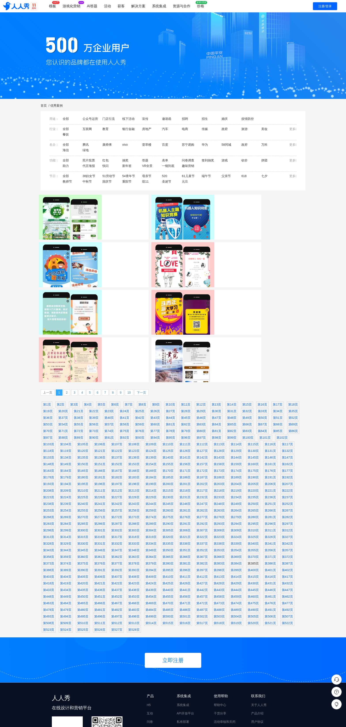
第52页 (293, 367)
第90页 (94, 387)
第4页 (88, 354)
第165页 (82, 420)
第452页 (116, 546)
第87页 (48, 387)
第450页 (82, 546)
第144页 (236, 407)
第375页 (82, 513)
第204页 (236, 433)
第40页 (109, 367)
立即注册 (173, 610)
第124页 (151, 400)
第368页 (219, 506)
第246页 (185, 453)
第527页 (116, 579)
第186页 (185, 427)
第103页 (48, 394)
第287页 (116, 473)
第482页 (116, 559)
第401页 (270, 519)
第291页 (185, 473)
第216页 (185, 440)
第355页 (253, 500)
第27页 (170, 361)
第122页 (116, 400)
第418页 (48, 533)
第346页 (99, 500)
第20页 (63, 361)
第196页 (99, 433)
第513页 (133, 572)
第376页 (99, 513)
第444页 (236, 539)
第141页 (185, 407)
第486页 (185, 559)
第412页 (202, 526)
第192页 (287, 427)
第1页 (47, 354)
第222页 (287, 440)
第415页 (253, 526)
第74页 (109, 380)
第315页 (82, 486)
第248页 (219, 453)
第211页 (99, 440)
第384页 (236, 513)
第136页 (99, 407)
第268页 (48, 466)
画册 (150, 705)
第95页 (170, 387)
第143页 (219, 407)
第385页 (253, 513)
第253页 (48, 460)
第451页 (99, 546)
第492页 (287, 559)
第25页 (140, 361)
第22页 (94, 361)
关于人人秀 (259, 654)
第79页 (186, 380)
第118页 (48, 400)
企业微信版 (184, 680)
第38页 (78, 367)
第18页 (293, 354)
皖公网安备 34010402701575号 (238, 719)
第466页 (99, 553)
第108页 (133, 394)
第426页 (185, 533)
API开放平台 (185, 663)
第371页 (270, 506)
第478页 (48, 559)
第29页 (201, 361)
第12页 (201, 354)
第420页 (82, 533)
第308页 (219, 480)
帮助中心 (220, 654)
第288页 (133, 473)
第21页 (78, 361)
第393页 (133, 519)
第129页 (236, 400)
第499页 (151, 566)
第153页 (133, 413)
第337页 (202, 493)
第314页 (65, 486)
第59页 (140, 374)
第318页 (133, 486)
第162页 (287, 413)
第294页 (236, 473)
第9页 (156, 354)
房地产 (212, 321)
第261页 (185, 460)
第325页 (253, 486)
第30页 (216, 361)
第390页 (82, 519)
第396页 (185, 519)
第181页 (99, 427)
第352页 (202, 500)
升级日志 (257, 680)
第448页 (48, 546)
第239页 (65, 453)
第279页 (236, 466)
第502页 (202, 566)
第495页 (82, 566)
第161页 (270, 413)
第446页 (270, 539)
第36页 (48, 367)
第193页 (48, 433)
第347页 (116, 500)
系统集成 (159, 6)
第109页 (151, 394)
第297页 (287, 473)
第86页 (293, 380)
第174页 (236, 420)
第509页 (65, 572)
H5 (149, 654)
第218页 (219, 440)
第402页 (287, 519)
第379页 (151, 513)
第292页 (202, 473)
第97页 (201, 387)
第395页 (168, 519)
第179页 (65, 427)
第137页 (116, 407)
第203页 (219, 433)
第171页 (185, 420)
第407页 (116, 526)
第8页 (142, 354)
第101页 (265, 387)
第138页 (133, 407)
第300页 (82, 480)
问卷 (150, 671)
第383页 (219, 513)
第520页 (253, 572)
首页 (44, 105)
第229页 (151, 447)
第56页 (94, 374)
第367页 (202, 506)
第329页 (65, 493)
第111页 (185, 394)
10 (129, 342)
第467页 (116, 553)
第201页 (185, 433)
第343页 (48, 500)
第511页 (99, 572)
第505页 (253, 566)
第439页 (151, 539)
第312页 (287, 480)
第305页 (168, 480)
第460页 (253, 546)
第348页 (133, 500)
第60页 (155, 374)
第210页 (82, 440)
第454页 (151, 546)
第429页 (236, 533)
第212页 (116, 440)
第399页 (236, 519)
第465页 (82, 553)
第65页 (232, 374)
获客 (121, 6)
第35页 (293, 361)
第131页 (270, 400)
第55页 (78, 374)
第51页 (278, 367)
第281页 (270, 466)
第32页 (247, 361)
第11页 (186, 354)
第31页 (232, 361)
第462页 (287, 546)
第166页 (99, 420)
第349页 (151, 500)
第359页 (65, 506)
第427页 (202, 533)
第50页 (262, 367)
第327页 (287, 486)
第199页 (151, 433)
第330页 (82, 493)
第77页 (155, 380)
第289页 (151, 473)
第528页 (133, 579)
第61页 (170, 374)
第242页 (116, 453)
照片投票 (49, 251)
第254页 (65, 460)
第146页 (270, 407)
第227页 (116, 447)
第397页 (202, 519)
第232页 (202, 447)
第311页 (270, 480)
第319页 (151, 486)
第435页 (82, 539)
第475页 (253, 553)
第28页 (186, 361)
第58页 (124, 374)
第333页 (133, 493)
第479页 (65, 559)
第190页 (253, 427)
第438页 (133, 539)
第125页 (168, 400)
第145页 (253, 407)
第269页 (65, 466)
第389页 (65, 519)
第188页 (219, 427)
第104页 (65, 394)
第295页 (253, 473)
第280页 (253, 466)
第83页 (247, 380)
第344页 (65, 500)
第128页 (219, 400)
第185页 (168, 427)
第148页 (48, 413)
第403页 (48, 526)
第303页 (133, 480)
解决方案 (138, 6)
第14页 (232, 354)
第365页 (168, 506)
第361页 (99, 506)
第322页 (202, 486)
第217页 (202, 440)
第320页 (168, 486)
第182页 (116, 427)
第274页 (151, 466)
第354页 (236, 500)
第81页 (216, 380)
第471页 (185, 553)
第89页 (78, 387)
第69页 (293, 374)
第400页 (253, 519)
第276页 (185, 466)
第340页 (253, 493)
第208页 (48, 440)
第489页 (236, 559)
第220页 (253, 440)
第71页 (63, 380)
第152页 (116, 413)
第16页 (262, 354)
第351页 (185, 500)
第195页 (82, 433)
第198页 (133, 433)
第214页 (151, 440)
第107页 (116, 394)
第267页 (287, 460)
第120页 (82, 400)
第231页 (185, 447)
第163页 (48, 420)
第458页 (219, 546)
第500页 (168, 566)
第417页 (287, 526)
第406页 (99, 526)
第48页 (232, 367)
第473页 (219, 553)
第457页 (202, 546)
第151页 (99, 413)
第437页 (116, 539)
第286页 (99, 473)
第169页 (151, 420)
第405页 (82, 526)
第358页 (48, 506)
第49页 (247, 367)
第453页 (133, 546)
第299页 (65, 480)
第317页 (116, 486)
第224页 (65, 447)
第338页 (219, 493)
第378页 (133, 513)
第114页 (236, 394)
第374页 (65, 513)
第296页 (270, 473)
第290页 (168, 473)
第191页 (270, 427)
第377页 (116, 513)
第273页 (133, 466)
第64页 (216, 374)
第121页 (99, 400)
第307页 (202, 480)
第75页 (124, 380)
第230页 (168, 447)
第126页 (185, 400)
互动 (150, 663)
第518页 (219, 572)
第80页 (201, 380)
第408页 (133, 526)
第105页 (82, 394)
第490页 (253, 559)
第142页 (202, 407)
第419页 (65, 533)
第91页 (109, 387)
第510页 (82, 572)
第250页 (253, 453)
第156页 (185, 413)
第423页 (133, 533)
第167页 (116, 420)
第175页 (253, 420)
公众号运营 (265, 251)
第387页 (287, 513)
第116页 (270, 394)
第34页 (278, 361)
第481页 (99, 559)
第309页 (236, 480)
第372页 (287, 506)
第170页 (168, 420)
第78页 (170, 380)
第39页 (94, 367)
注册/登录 (325, 6)
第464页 (65, 553)
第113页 (219, 394)
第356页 (270, 500)
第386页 (270, 513)
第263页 (219, 460)
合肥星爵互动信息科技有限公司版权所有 (104, 719)
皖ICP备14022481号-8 (148, 719)
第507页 (287, 566)
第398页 (219, 519)
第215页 (168, 440)
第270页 (82, 466)
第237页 (287, 447)
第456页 (185, 546)
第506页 (270, 566)
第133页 (48, 407)
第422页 (116, 533)
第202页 (202, 433)
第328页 (48, 493)
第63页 (201, 374)
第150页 (82, 413)
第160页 (253, 413)
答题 (121, 251)
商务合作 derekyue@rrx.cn (269, 688)
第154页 (151, 413)
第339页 (236, 493)
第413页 (219, 526)
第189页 (236, 427)
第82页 (232, 380)
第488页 (219, 559)
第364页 (151, 506)
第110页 (168, 394)
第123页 (133, 400)
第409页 (151, 526)
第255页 (82, 460)
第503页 (219, 566)
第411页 (185, 526)
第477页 (287, 553)
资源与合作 (181, 6)
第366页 (185, 506)
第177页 (287, 420)
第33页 (262, 361)
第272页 (116, 466)
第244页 (151, 453)
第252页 (287, 453)
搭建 (150, 696)
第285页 (82, 473)
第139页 (151, 407)
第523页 (48, 579)
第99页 (232, 387)
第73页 (94, 380)
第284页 (65, 473)
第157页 (202, 413)
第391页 (99, 519)
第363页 (133, 506)
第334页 (151, 493)
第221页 (270, 440)
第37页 (63, 367)
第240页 (82, 453)
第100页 (248, 387)
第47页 (216, 367)
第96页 (186, 387)
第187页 (202, 427)
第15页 (247, 354)
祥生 (221, 321)
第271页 (99, 466)
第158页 (219, 413)
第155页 (168, 413)
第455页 (168, 546)
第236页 (270, 447)
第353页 (219, 500)
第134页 (65, 407)
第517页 (202, 572)
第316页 (99, 486)
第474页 (236, 553)
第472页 (202, 553)
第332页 (116, 493)
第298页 (48, 480)
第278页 (219, 466)
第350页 (168, 500)
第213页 (133, 440)
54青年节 (141, 321)
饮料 (68, 251)
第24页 (124, 361)
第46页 (201, 367)
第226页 (99, 447)
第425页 (168, 533)
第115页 (253, 394)
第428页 (219, 533)
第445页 (253, 539)
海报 (150, 680)
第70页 (48, 380)
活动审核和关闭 (224, 671)
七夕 (181, 321)
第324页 (236, 486)
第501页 (185, 566)
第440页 (168, 539)
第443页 (219, 539)
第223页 (48, 447)
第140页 (168, 407)
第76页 (140, 380)
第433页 (48, 539)
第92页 (124, 387)
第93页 (140, 387)
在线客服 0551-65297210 (268, 696)
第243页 (133, 453)
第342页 (287, 493)
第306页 (185, 480)
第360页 (82, 506)
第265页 (253, 460)
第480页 (82, 559)
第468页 (133, 553)
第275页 (168, 466)
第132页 (287, 400)
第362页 (116, 506)
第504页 (236, 566)
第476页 (270, 553)
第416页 (270, 526)
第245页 (168, 453)
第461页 (270, 546)
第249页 (236, 453)
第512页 (116, 572)
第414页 (236, 526)
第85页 (278, 380)
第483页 (133, 559)
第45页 (186, 367)
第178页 (48, 427)
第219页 (236, 440)
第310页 (253, 480)
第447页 (287, 539)
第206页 (270, 433)
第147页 (287, 407)
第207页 (287, 433)
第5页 (101, 354)
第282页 (287, 466)
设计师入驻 (221, 688)
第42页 (140, 367)
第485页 (168, 559)
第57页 (109, 374)
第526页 (99, 579)
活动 (107, 6)
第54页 (63, 374)
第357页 (287, 500)
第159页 (236, 413)
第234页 (236, 447)
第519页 (236, 572)
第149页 (65, 413)
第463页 (48, 553)
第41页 (124, 367)
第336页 (185, 493)
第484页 (151, 559)
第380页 (168, 513)
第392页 (116, 519)
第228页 (133, 447)
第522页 (287, 572)
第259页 (151, 460)
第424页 (151, 533)
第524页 (65, 579)
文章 (150, 688)
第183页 (133, 427)
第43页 (155, 367)
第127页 (202, 400)
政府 (63, 321)
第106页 (99, 394)
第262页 (202, 460)
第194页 (65, 433)
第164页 (65, 420)
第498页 (133, 566)
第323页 (219, 486)
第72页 (78, 380)
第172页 (202, 420)
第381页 (185, 513)
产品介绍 (257, 663)
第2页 (61, 354)
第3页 (74, 354)
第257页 (116, 460)
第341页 (270, 493)
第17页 (277, 354)
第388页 (48, 519)
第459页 (236, 546)
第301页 (99, 480)
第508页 (48, 572)
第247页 (202, 453)
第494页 (65, 566)
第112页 (202, 394)
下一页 (141, 342)
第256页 (99, 460)
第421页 (99, 533)
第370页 (253, 506)
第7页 (129, 354)
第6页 (115, 354)
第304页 (151, 480)
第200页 (168, 433)
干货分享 (220, 663)
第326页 (270, 486)
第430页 (253, 533)
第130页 (253, 400)
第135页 (82, 407)
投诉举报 (220, 680)
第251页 (270, 453)
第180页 (82, 427)
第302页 (116, 480)
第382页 (202, 513)
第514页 (151, 572)
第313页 (48, 486)
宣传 (59, 251)
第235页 (253, 447)
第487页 (202, 559)
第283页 (48, 473)
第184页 (151, 427)
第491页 (270, 559)
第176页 (270, 420)
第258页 (133, 460)
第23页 (109, 361)
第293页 (219, 473)
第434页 (65, 539)
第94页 (155, 387)
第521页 (270, 572)
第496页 (99, 566)
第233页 (219, 447)
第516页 (185, 572)
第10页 (170, 354)
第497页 (116, 566)
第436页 (99, 539)
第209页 (65, 440)
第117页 (287, 394)
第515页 (168, 572)
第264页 (236, 460)
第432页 (287, 533)
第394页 (151, 519)
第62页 (186, 374)
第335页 (168, 493)
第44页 (170, 367)
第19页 (48, 361)
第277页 (202, 466)
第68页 (278, 374)
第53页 (48, 374)
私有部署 (183, 671)
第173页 (219, 420)
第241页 (99, 453)
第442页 (202, 539)
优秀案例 (56, 105)
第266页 (270, 460)
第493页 (48, 566)
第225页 (82, 447)
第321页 (185, 486)
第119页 (65, 400)
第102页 (282, 387)
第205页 (253, 433)
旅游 (256, 321)
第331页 (99, 493)
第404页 (65, 526)
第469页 (151, 553)
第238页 (48, 453)
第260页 (168, 460)
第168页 (133, 420)
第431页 (270, 533)
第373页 (48, 513)
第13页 (216, 354)
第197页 (116, 433)
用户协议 (257, 671)
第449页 (65, 546)
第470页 (168, 553)
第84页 (262, 380)
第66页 (247, 374)
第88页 (63, 387)
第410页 (168, 526)
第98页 (216, 387)
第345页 (82, 500)
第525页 (82, 579)
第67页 (262, 374)
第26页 (155, 361)
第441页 (185, 539)
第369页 (236, 506)
